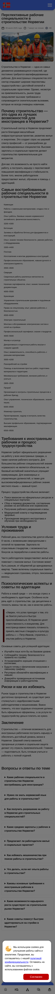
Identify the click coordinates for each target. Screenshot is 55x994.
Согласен (36, 976)
